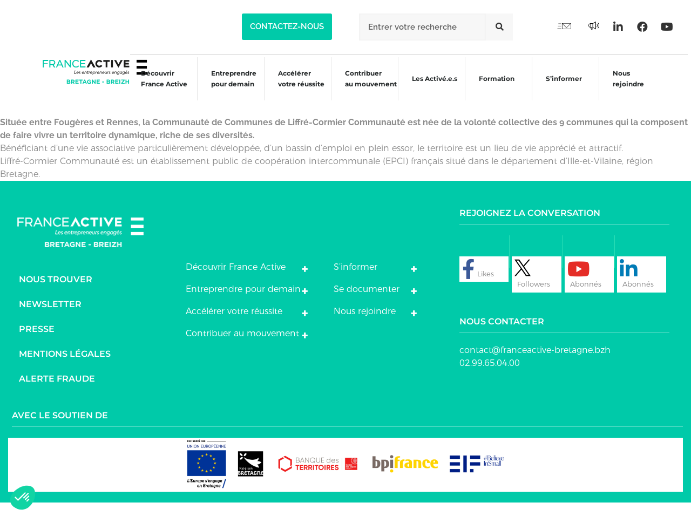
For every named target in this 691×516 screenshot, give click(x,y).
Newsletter (50, 318)
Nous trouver (55, 293)
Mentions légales (65, 367)
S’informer (560, 89)
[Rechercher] (499, 26)
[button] (287, 26)
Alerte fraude (57, 392)
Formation (492, 89)
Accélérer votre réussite (294, 87)
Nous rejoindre (625, 87)
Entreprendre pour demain (227, 87)
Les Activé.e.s (435, 88)
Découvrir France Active (156, 87)
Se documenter (366, 302)
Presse (37, 342)
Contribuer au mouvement (365, 87)
